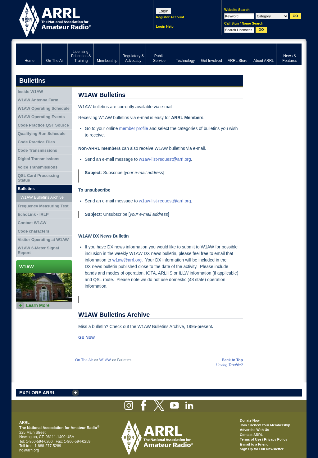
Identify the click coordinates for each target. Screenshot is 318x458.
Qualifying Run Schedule (42, 133)
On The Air (84, 360)
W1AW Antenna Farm (38, 100)
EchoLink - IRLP (33, 214)
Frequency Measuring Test (43, 206)
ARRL (76, 19)
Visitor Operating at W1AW (43, 239)
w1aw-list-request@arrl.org (165, 159)
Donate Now (250, 420)
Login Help (165, 26)
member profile (133, 128)
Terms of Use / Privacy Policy (263, 439)
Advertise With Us (254, 430)
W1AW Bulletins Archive (42, 197)
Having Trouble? (229, 365)
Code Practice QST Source (43, 125)
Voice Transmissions (37, 167)
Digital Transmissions (38, 158)
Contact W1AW (32, 222)
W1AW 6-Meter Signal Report (38, 250)
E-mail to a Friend (254, 444)
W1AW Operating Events (41, 116)
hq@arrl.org (29, 450)
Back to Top (232, 360)
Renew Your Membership (270, 425)
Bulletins (26, 188)
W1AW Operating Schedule (44, 108)
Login (163, 11)
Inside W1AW (30, 91)
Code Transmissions (37, 150)
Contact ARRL (251, 435)
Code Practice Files (36, 142)
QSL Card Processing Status (38, 178)
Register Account (170, 17)
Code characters (33, 231)
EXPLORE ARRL (37, 392)
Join (243, 425)
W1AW (105, 360)
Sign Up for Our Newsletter (262, 449)
